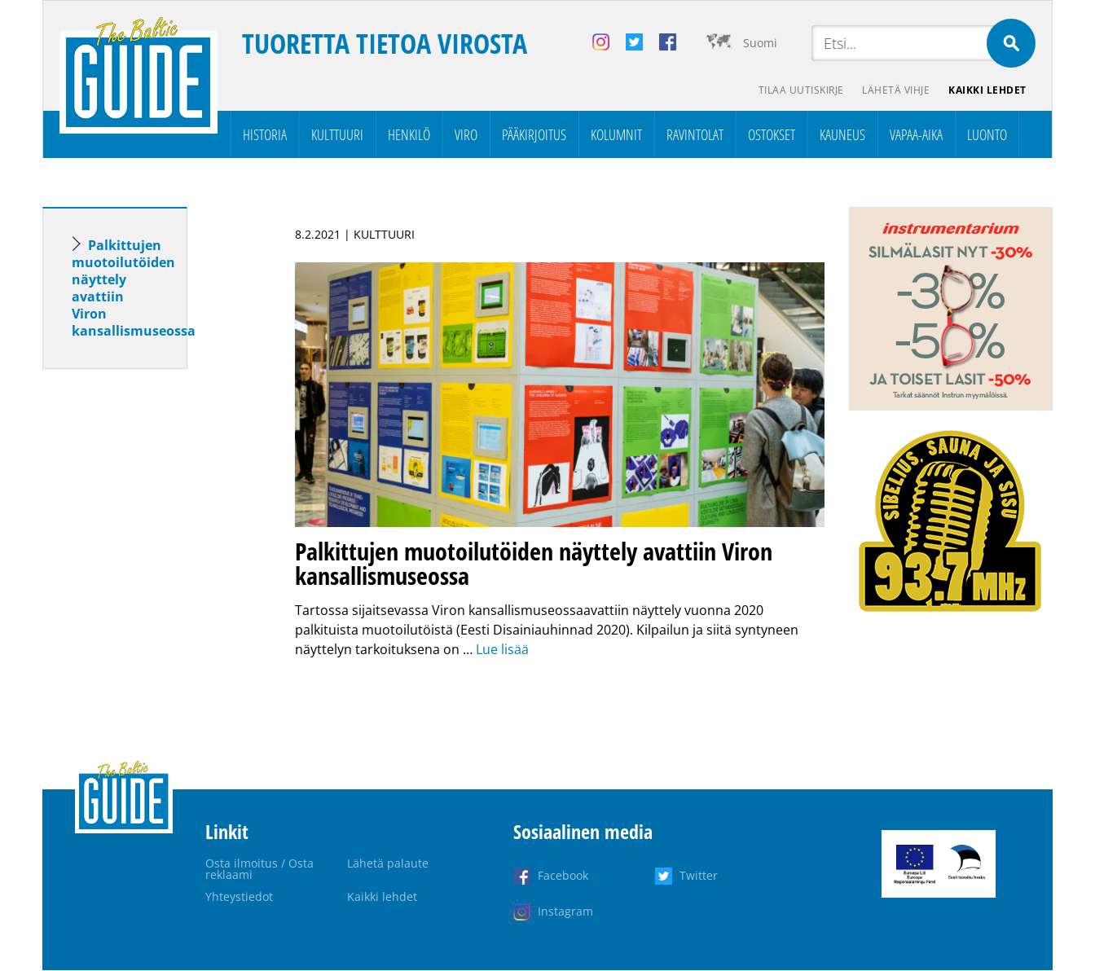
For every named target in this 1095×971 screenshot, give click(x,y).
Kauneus (842, 135)
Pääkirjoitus (534, 135)
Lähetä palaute (388, 864)
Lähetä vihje (895, 90)
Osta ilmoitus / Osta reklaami (259, 869)
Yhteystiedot (239, 897)
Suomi (760, 43)
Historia (265, 135)
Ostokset (771, 135)
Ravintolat (694, 135)
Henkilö (409, 135)
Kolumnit (616, 135)
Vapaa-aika (916, 135)
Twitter (698, 876)
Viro (466, 135)
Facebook (563, 876)
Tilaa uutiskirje (799, 90)
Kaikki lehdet (987, 90)
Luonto (987, 135)
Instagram (565, 912)
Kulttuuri (337, 135)
